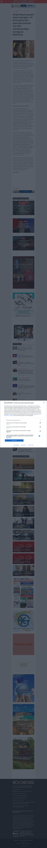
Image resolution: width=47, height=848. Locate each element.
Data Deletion (16, 445)
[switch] (40, 422)
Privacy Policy (31, 445)
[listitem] (23, 420)
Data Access (23, 445)
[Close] (44, 403)
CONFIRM (14, 440)
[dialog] (23, 424)
